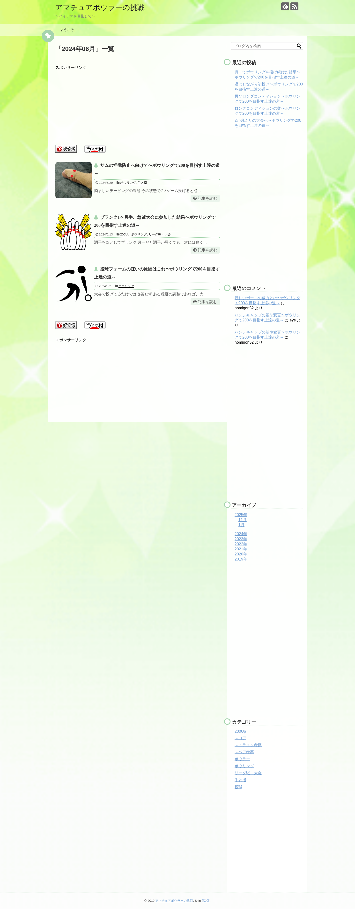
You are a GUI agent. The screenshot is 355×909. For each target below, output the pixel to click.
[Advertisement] (137, 104)
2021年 (241, 549)
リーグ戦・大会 (160, 234)
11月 (242, 520)
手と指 (142, 183)
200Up (124, 234)
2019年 (241, 559)
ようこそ (67, 30)
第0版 (206, 900)
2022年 (241, 544)
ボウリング (128, 183)
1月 (241, 525)
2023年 (241, 539)
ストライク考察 (248, 745)
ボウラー (242, 759)
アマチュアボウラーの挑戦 (100, 7)
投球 (238, 787)
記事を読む (207, 198)
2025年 (241, 515)
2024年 (241, 534)
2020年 (241, 554)
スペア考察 (244, 752)
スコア (240, 738)
